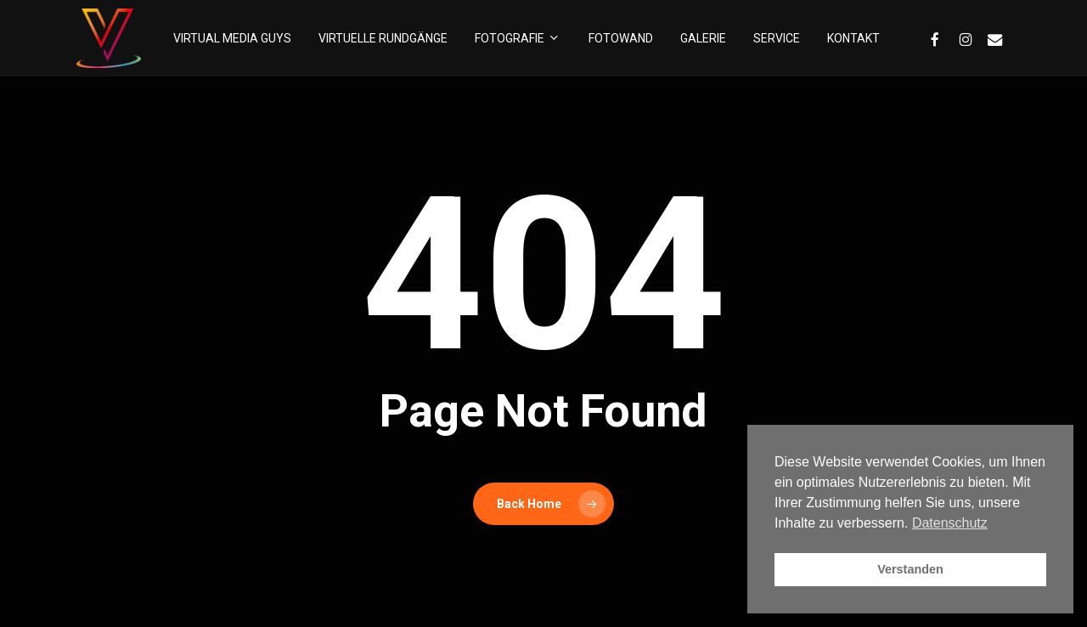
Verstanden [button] (910, 569)
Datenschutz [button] (950, 523)
